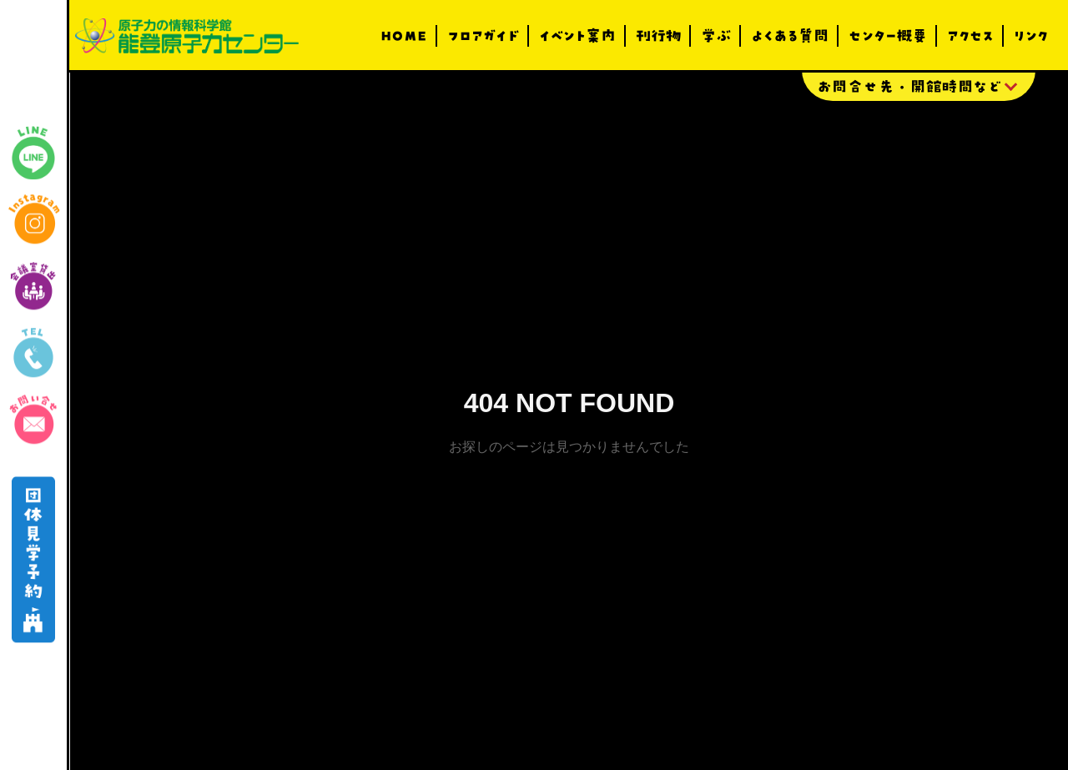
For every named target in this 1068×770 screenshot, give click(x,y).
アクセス (970, 35)
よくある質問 (790, 35)
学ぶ (716, 35)
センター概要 (888, 35)
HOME (403, 35)
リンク (1031, 35)
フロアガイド (483, 35)
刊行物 (658, 35)
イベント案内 (577, 35)
